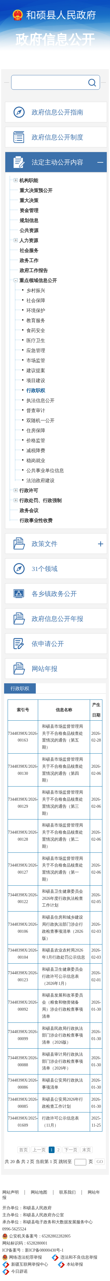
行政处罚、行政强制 (40, 500)
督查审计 (35, 410)
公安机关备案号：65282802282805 (40, 1236)
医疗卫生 (35, 340)
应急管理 (35, 350)
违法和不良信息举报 (78, 1257)
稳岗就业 (35, 460)
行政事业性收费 (36, 520)
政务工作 (29, 260)
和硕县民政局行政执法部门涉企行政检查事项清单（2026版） (62, 1035)
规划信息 (29, 220)
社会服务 (29, 250)
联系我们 (67, 1192)
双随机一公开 (40, 420)
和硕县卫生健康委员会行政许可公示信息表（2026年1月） (62, 976)
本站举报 (75, 1264)
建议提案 (35, 370)
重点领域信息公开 (38, 280)
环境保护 (35, 310)
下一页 (70, 1149)
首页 (23, 1149)
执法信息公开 (40, 400)
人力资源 (28, 240)
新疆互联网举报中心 (29, 1264)
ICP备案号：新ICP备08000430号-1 (33, 1250)
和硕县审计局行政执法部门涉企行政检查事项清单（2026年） (62, 1061)
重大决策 (29, 200)
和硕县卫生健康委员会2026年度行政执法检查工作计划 (62, 898)
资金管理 (29, 210)
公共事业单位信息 (45, 470)
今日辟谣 (19, 1271)
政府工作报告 (34, 270)
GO (100, 1161)
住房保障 (35, 430)
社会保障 (35, 300)
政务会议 (29, 510)
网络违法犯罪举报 (25, 1257)
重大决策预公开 (36, 190)
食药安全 (35, 330)
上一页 (39, 1149)
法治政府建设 (40, 480)
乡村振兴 (35, 290)
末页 (86, 1149)
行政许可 (28, 490)
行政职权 (35, 390)
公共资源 (29, 230)
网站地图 (39, 1192)
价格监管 (35, 440)
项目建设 (35, 380)
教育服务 (35, 320)
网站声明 (10, 1192)
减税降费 (35, 450)
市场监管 (35, 360)
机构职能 (28, 180)
